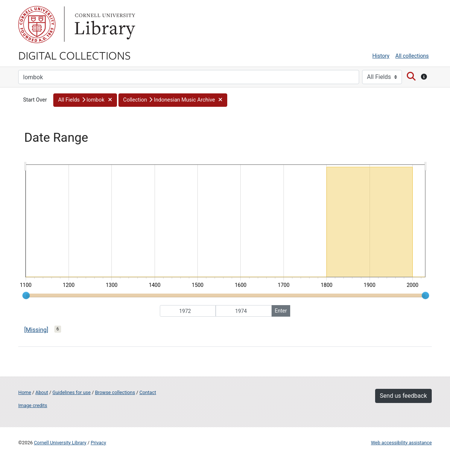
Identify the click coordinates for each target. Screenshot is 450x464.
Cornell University (37, 24)
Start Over (35, 100)
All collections (412, 56)
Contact (147, 392)
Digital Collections (74, 55)
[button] (85, 100)
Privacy (98, 442)
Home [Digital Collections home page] (24, 392)
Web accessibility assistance (401, 442)
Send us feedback (403, 395)
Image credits (32, 405)
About (41, 392)
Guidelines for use (72, 392)
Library (104, 24)
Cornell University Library (60, 442)
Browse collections (115, 392)
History (381, 56)
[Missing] (36, 329)
